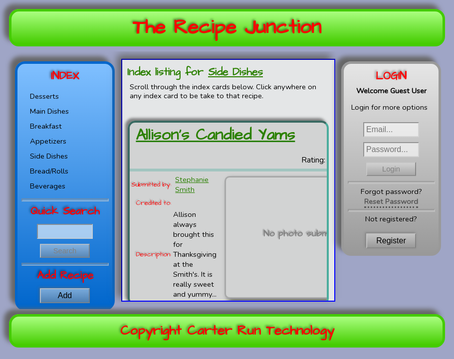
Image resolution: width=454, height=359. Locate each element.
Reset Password (391, 201)
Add (65, 295)
